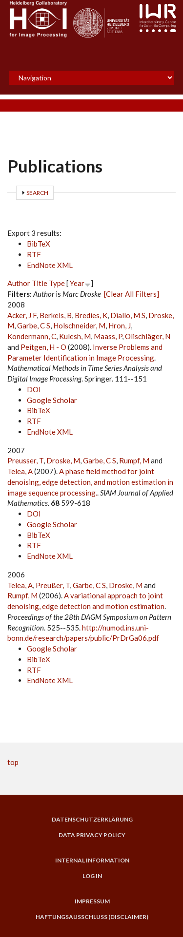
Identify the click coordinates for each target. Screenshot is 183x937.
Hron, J (119, 325)
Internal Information (92, 860)
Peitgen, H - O (43, 347)
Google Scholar (52, 400)
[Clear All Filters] (131, 293)
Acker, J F (22, 315)
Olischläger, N (147, 336)
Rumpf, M (134, 460)
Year (77, 283)
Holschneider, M (79, 325)
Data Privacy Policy (92, 835)
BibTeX (38, 243)
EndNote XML (50, 265)
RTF (34, 254)
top (13, 762)
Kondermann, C (31, 336)
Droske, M (63, 460)
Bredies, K (91, 315)
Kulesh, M (75, 336)
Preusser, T (25, 460)
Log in (92, 876)
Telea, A (20, 471)
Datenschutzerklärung (92, 819)
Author (18, 283)
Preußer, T (53, 585)
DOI (34, 389)
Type (57, 283)
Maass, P (108, 336)
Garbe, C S (33, 325)
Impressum (92, 901)
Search (37, 192)
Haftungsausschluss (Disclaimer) (92, 917)
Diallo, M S (127, 315)
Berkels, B (56, 315)
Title (39, 283)
